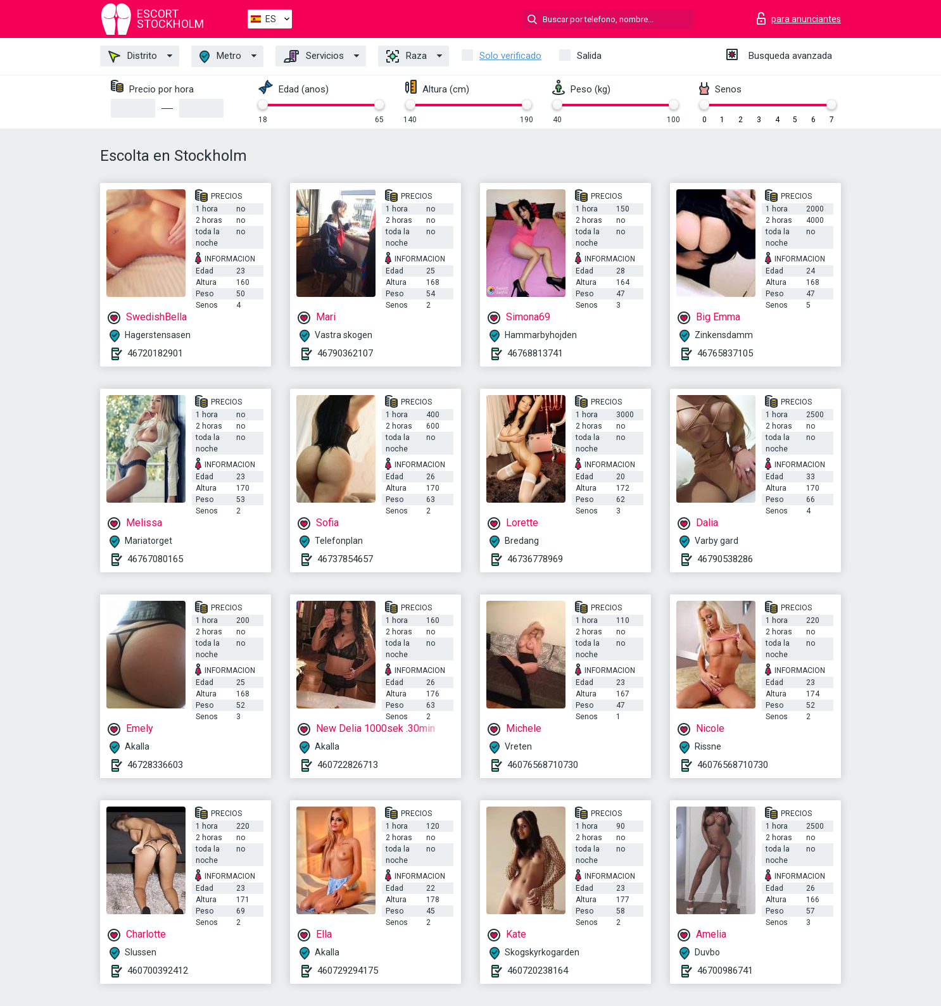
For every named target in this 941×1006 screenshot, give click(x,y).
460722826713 (347, 764)
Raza (406, 56)
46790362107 (345, 353)
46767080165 (155, 559)
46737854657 (345, 559)
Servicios (314, 56)
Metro (220, 56)
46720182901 (155, 353)
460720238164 (537, 970)
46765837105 (725, 353)
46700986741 (725, 970)
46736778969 (535, 559)
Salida (589, 55)
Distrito (132, 56)
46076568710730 (542, 764)
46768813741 (535, 353)
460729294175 (347, 970)
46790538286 (725, 559)
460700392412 (157, 970)
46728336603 (155, 764)
